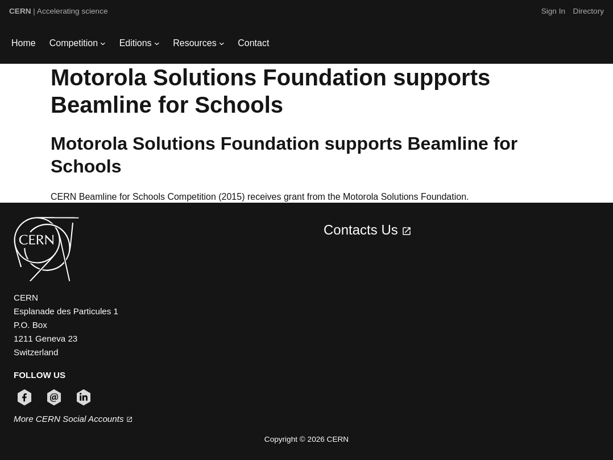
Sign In (553, 11)
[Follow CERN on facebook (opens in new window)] (24, 397)
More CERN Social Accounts (73, 419)
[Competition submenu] (103, 43)
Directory (588, 11)
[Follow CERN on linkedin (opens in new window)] (83, 397)
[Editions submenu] (157, 43)
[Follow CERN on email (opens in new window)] (54, 397)
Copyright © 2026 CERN (306, 439)
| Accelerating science (58, 11)
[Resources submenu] (222, 43)
